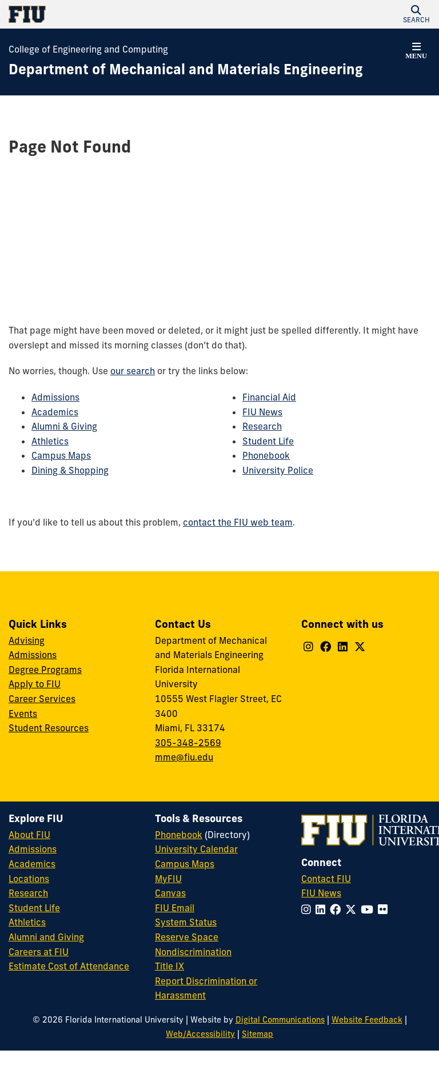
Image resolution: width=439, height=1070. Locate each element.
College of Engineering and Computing (88, 49)
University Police (277, 470)
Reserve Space (186, 937)
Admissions (55, 397)
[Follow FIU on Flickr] (385, 909)
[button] (416, 14)
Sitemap (257, 1034)
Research (262, 426)
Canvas (170, 893)
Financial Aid (269, 397)
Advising (27, 640)
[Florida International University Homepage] (114, 14)
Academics (54, 412)
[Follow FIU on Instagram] (308, 909)
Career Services (42, 698)
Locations (29, 878)
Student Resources (49, 728)
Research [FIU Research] (28, 893)
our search (132, 370)
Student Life (268, 441)
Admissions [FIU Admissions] (33, 849)
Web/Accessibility (200, 1034)
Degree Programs (45, 669)
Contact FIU (326, 878)
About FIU (29, 834)
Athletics (50, 441)
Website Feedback (367, 1020)
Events (23, 713)
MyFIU (168, 878)
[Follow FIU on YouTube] (369, 909)
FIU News (262, 412)
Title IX (169, 966)
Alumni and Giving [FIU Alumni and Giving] (46, 937)
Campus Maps (61, 455)
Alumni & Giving (64, 426)
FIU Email (174, 907)
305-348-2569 (188, 742)
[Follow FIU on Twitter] (353, 909)
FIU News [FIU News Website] (321, 893)
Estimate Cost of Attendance (69, 966)
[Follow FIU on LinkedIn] (323, 909)
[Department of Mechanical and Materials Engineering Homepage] (186, 69)
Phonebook (266, 455)
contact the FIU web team (238, 522)
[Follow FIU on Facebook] (337, 909)
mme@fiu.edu (184, 757)
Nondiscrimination (193, 951)
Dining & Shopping (70, 470)
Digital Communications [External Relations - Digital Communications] (280, 1020)
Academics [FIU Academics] (32, 863)
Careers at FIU (39, 951)
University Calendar (196, 849)
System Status (186, 922)
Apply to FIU (35, 684)
